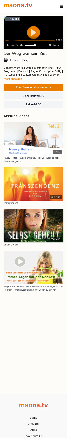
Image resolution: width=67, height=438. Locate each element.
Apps (33, 430)
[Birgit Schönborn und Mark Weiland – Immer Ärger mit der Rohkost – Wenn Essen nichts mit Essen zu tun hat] (33, 288)
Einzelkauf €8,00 (33, 96)
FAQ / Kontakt (33, 436)
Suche (33, 418)
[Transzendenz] (33, 203)
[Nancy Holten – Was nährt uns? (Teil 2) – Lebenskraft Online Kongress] (33, 159)
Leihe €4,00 (33, 104)
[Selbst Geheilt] (33, 245)
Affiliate (33, 424)
